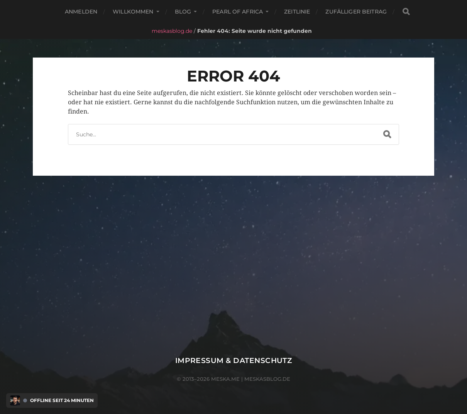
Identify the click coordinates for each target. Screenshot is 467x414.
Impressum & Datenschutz (233, 360)
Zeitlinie (297, 11)
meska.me (225, 379)
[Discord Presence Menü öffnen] (15, 400)
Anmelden (81, 11)
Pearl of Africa (237, 11)
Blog (183, 11)
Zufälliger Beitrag (356, 11)
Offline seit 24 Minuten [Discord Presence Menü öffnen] (62, 400)
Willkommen (133, 11)
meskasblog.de (172, 30)
